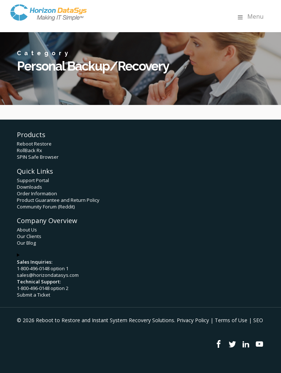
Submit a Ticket (33, 294)
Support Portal (33, 180)
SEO (258, 320)
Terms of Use (231, 320)
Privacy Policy (193, 320)
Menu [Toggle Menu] (249, 16)
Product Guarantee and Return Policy (58, 200)
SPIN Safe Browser (38, 157)
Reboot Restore (34, 143)
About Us (27, 229)
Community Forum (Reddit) (46, 206)
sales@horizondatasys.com (48, 275)
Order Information (37, 193)
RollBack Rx (29, 150)
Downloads (29, 187)
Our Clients (29, 236)
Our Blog (26, 243)
